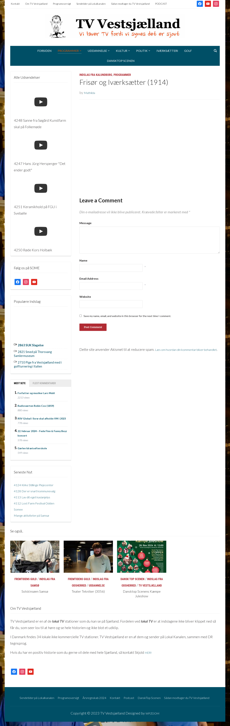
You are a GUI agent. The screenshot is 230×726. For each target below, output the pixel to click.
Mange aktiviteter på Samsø (35, 513)
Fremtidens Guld (25, 577)
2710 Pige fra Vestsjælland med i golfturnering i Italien (38, 363)
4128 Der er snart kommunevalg (39, 489)
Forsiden (44, 50)
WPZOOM (152, 717)
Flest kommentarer (44, 381)
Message (85, 223)
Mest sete (20, 381)
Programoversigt (62, 3)
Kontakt (15, 3)
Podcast (143, 695)
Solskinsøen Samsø (35, 589)
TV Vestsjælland (150, 583)
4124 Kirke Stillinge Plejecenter (38, 483)
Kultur (121, 50)
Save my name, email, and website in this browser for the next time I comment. (127, 315)
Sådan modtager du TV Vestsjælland (130, 3)
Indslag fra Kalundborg (95, 75)
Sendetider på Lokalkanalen (91, 3)
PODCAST (161, 3)
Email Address (88, 278)
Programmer (68, 50)
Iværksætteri (167, 50)
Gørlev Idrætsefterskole (32, 446)
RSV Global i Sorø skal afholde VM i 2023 (42, 416)
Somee (19, 507)
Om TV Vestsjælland (36, 3)
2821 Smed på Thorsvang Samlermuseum (36, 353)
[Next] (212, 558)
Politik (142, 50)
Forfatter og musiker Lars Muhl (36, 391)
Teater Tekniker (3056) (88, 589)
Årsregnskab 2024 (103, 695)
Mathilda (90, 92)
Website (85, 296)
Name (83, 260)
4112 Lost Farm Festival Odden (38, 501)
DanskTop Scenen (121, 60)
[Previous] (17, 558)
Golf (188, 50)
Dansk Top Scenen (132, 577)
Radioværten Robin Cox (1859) (36, 403)
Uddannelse (97, 50)
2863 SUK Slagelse (33, 345)
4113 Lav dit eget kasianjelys (36, 495)
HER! (149, 650)
